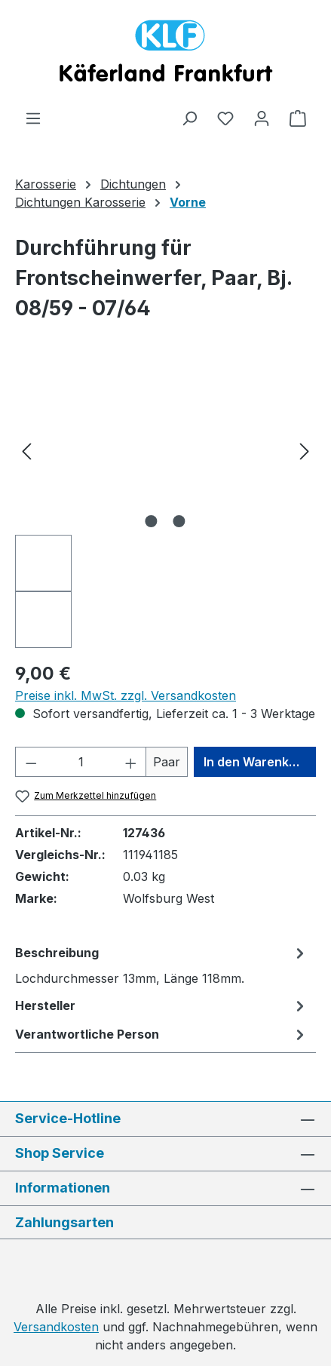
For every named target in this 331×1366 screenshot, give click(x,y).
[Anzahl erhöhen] (131, 762)
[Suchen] (189, 118)
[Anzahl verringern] (31, 762)
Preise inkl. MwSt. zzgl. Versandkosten (125, 695)
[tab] (161, 964)
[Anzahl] (81, 762)
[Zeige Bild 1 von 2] (152, 521)
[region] (165, 506)
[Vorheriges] (26, 449)
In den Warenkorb (256, 761)
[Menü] (33, 118)
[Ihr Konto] (262, 118)
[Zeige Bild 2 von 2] (179, 521)
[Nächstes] (304, 449)
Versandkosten (56, 1326)
